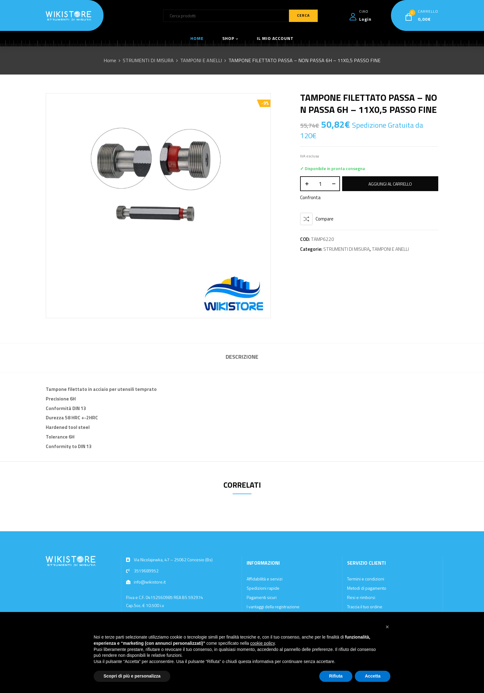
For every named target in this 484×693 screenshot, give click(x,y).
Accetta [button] (372, 676)
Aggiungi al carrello (390, 184)
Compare (324, 218)
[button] (387, 627)
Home (110, 60)
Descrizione (242, 357)
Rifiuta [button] (336, 676)
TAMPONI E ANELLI (201, 60)
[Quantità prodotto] (320, 183)
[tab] (242, 358)
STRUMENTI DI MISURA (148, 60)
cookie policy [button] (262, 643)
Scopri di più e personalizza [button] (132, 676)
